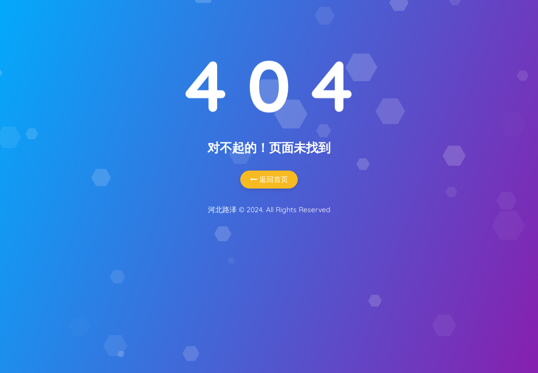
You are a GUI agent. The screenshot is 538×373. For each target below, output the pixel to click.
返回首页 (269, 179)
